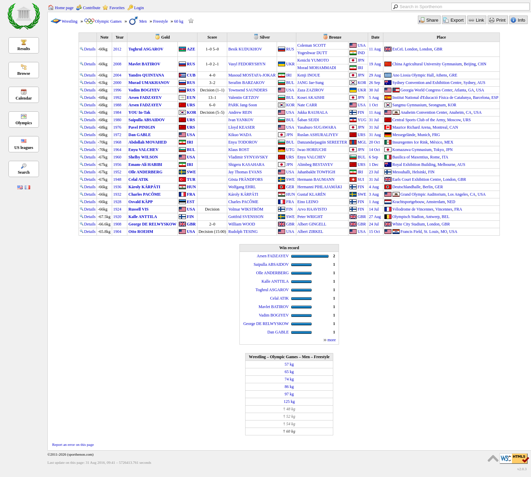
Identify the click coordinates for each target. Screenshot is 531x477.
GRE (453, 75)
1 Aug (374, 201)
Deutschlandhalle (406, 187)
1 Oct (373, 105)
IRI (360, 67)
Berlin (428, 187)
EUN (191, 97)
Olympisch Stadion (408, 216)
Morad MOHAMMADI (316, 67)
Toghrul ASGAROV (145, 49)
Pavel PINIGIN (141, 127)
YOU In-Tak (139, 112)
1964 (117, 149)
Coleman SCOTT (311, 45)
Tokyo (438, 149)
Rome (435, 157)
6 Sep (373, 157)
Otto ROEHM (140, 231)
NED (451, 201)
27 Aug (375, 216)
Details (87, 49)
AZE (191, 49)
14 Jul (374, 209)
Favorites (117, 7)
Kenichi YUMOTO (313, 60)
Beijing (470, 64)
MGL (362, 142)
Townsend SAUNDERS (248, 90)
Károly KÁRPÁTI (144, 187)
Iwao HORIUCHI (311, 149)
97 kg (289, 394)
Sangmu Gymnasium (409, 105)
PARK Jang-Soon (242, 105)
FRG (436, 134)
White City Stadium (408, 224)
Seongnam (437, 105)
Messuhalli (401, 172)
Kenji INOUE (308, 75)
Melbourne (446, 164)
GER (290, 187)
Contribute (91, 7)
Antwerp (432, 216)
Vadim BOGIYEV (144, 90)
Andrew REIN (240, 112)
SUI (361, 179)
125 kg (289, 401)
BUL (290, 82)
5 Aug (374, 97)
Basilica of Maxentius (410, 157)
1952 (117, 172)
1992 (117, 97)
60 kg (178, 21)
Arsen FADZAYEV (145, 97)
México (436, 142)
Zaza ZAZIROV (310, 90)
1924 (117, 209)
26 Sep (374, 82)
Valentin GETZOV (243, 97)
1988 (117, 105)
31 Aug (375, 134)
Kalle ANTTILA (142, 216)
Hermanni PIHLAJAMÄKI (319, 187)
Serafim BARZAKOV (246, 82)
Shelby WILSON (143, 157)
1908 (117, 224)
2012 (117, 49)
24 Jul (374, 224)
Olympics (24, 123)
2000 (117, 82)
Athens (441, 75)
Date (375, 37)
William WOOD (241, 224)
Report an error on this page (73, 444)
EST (191, 201)
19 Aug (375, 64)
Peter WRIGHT (310, 216)
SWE (191, 172)
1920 (117, 216)
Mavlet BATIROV (144, 64)
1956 (117, 164)
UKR (290, 64)
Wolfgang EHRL (242, 187)
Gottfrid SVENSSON (245, 216)
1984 (117, 112)
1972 (117, 134)
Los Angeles (458, 194)
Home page (64, 7)
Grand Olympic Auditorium (423, 194)
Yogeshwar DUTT (312, 52)
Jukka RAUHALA (312, 112)
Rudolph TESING (243, 231)
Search (23, 172)
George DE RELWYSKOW (152, 224)
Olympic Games (108, 21)
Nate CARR (307, 105)
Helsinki (419, 172)
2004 (117, 75)
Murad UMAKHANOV (149, 82)
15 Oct (374, 231)
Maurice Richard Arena (411, 127)
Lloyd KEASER (241, 127)
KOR (362, 82)
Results (23, 48)
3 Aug (374, 194)
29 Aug (375, 75)
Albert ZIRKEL (310, 231)
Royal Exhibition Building (414, 164)
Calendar (24, 98)
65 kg (289, 371)
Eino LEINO (307, 201)
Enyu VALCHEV (143, 149)
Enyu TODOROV (243, 142)
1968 (117, 142)
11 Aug (375, 49)
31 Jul (374, 119)
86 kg (289, 386)
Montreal (439, 127)
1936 (117, 187)
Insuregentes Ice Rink (410, 142)
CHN (482, 64)
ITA (445, 157)
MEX (448, 142)
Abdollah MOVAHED (147, 142)
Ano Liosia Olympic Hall (413, 75)
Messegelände (404, 134)
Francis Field (411, 231)
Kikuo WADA (240, 134)
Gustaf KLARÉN (311, 194)
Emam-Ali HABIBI (145, 164)
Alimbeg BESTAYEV (315, 164)
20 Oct (374, 142)
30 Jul (374, 90)
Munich (424, 134)
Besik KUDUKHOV (245, 49)
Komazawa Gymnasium (412, 149)
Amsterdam (435, 201)
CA (468, 112)
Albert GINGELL (311, 224)
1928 (117, 201)
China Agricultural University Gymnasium (427, 64)
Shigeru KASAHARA (246, 164)
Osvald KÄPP (140, 201)
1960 (117, 157)
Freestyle (160, 21)
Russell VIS (138, 209)
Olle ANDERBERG (145, 172)
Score (212, 37)
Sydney (469, 82)
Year (119, 37)
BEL (445, 216)
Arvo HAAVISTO (312, 209)
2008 (117, 64)
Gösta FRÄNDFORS (245, 179)
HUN (191, 187)
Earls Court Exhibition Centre (416, 179)
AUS (481, 82)
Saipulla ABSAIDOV (146, 119)
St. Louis (431, 231)
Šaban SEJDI (308, 119)
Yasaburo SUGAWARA (316, 127)
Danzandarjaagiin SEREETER (322, 142)
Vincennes (443, 209)
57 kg (289, 364)
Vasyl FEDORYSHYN (247, 64)
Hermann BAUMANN (316, 179)
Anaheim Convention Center (424, 112)
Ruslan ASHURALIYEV (317, 134)
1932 (117, 194)
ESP (494, 97)
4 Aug (374, 187)
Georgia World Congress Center (426, 90)
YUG (362, 119)
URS (191, 105)
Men (143, 21)
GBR (438, 49)
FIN (361, 112)
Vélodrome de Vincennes (412, 209)
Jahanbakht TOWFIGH (316, 172)
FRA (191, 194)
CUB (191, 75)
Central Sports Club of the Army (418, 119)
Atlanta (460, 90)
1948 (117, 179)
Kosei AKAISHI (310, 97)
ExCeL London (405, 49)
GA (471, 90)
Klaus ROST (238, 149)
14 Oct (374, 149)
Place (441, 37)
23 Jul (374, 172)
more (331, 340)
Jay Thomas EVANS (245, 172)
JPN (361, 60)
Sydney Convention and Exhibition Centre (427, 82)
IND (361, 52)
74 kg (289, 379)
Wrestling (70, 21)
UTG (290, 149)
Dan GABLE (139, 134)
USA (362, 45)
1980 (117, 119)
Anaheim (456, 112)
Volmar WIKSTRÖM (245, 209)
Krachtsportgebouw (408, 201)
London (425, 49)
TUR (191, 179)
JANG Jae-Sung (310, 82)
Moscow (454, 119)
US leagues (23, 147)
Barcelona (481, 97)
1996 (117, 90)
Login (139, 7)
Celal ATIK (138, 179)
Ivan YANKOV (241, 119)
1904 (117, 231)
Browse (23, 73)
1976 (117, 127)
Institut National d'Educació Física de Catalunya (431, 97)
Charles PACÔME (144, 194)
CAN (453, 127)
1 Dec (374, 164)
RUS (290, 49)
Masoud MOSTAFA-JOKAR (252, 75)
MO (444, 231)
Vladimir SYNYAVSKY (248, 157)
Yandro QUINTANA (146, 75)
